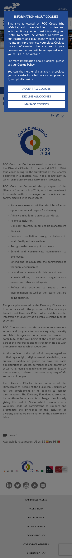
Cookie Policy (26, 64)
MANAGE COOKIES (36, 104)
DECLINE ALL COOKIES (36, 96)
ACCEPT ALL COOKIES (36, 88)
